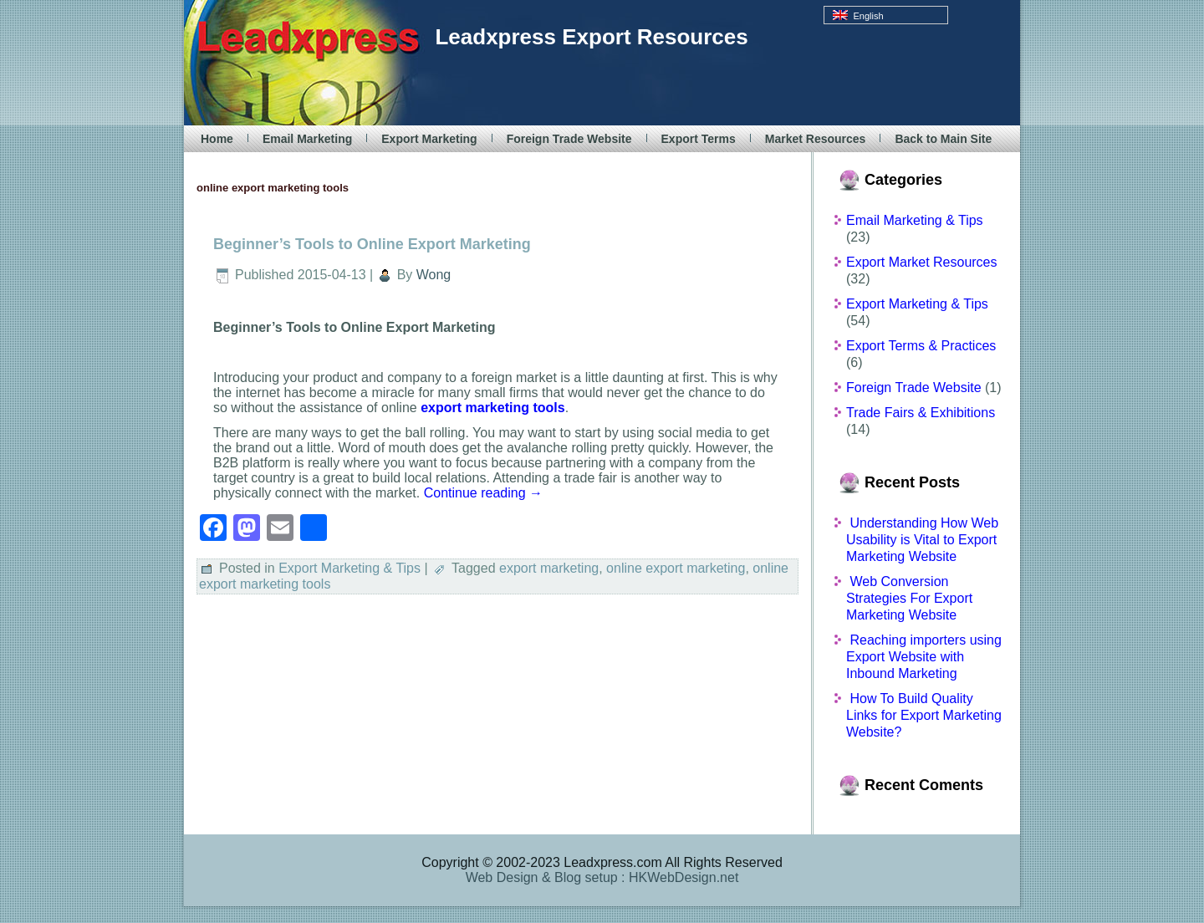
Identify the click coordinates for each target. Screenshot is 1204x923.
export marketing (549, 568)
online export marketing (675, 568)
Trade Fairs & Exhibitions (920, 412)
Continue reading (483, 493)
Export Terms (698, 138)
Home (217, 138)
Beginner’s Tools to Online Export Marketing (372, 244)
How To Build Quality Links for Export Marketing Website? (924, 715)
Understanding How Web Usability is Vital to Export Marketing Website (922, 539)
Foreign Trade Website (569, 138)
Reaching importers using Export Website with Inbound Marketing (924, 657)
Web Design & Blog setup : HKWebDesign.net (602, 877)
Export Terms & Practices (921, 346)
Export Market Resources (921, 262)
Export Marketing (429, 138)
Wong (434, 275)
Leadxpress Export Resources (591, 36)
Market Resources (815, 138)
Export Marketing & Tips (349, 568)
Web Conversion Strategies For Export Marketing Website (909, 598)
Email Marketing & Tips (914, 220)
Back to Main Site (943, 138)
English (858, 15)
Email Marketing (307, 138)
